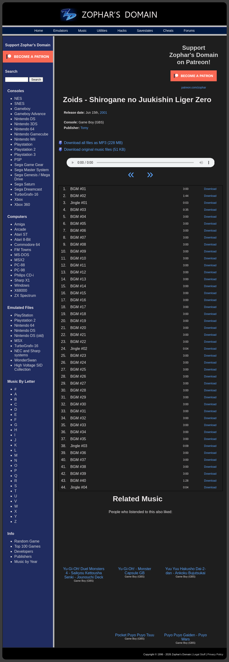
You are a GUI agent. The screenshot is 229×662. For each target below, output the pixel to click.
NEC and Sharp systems (27, 353)
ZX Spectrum (25, 296)
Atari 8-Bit (22, 240)
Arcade (20, 229)
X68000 (20, 290)
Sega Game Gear (28, 165)
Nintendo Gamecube (31, 134)
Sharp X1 (22, 280)
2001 (103, 112)
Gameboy (22, 109)
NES (18, 98)
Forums (189, 30)
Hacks (122, 30)
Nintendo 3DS (25, 124)
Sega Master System (31, 170)
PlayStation (23, 315)
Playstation (23, 144)
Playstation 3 (25, 155)
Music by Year (25, 562)
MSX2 (19, 260)
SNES (19, 104)
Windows (21, 285)
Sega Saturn (24, 184)
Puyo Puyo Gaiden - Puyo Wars (185, 637)
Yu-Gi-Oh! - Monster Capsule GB (134, 571)
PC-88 (19, 265)
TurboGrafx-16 (26, 194)
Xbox (18, 199)
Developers (23, 551)
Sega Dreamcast (28, 189)
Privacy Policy (215, 654)
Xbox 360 (22, 205)
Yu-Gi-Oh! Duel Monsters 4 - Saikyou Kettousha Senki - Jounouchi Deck (84, 573)
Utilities (102, 30)
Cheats (168, 30)
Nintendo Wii (24, 139)
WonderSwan (25, 360)
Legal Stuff (199, 654)
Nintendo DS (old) (29, 336)
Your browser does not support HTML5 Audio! (141, 161)
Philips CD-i (24, 275)
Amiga (19, 224)
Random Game (27, 541)
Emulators (60, 30)
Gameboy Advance (30, 114)
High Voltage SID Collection (28, 367)
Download (210, 189)
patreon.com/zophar (193, 87)
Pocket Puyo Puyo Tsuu (134, 635)
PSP (18, 160)
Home (38, 30)
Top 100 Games (27, 546)
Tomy (84, 128)
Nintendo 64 (24, 129)
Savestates (145, 30)
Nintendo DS (24, 119)
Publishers (23, 556)
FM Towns (22, 250)
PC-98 (19, 270)
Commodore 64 (27, 245)
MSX (18, 341)
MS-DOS (21, 255)
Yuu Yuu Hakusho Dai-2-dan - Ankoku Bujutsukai (185, 571)
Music (82, 30)
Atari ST (21, 234)
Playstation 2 (25, 149)
